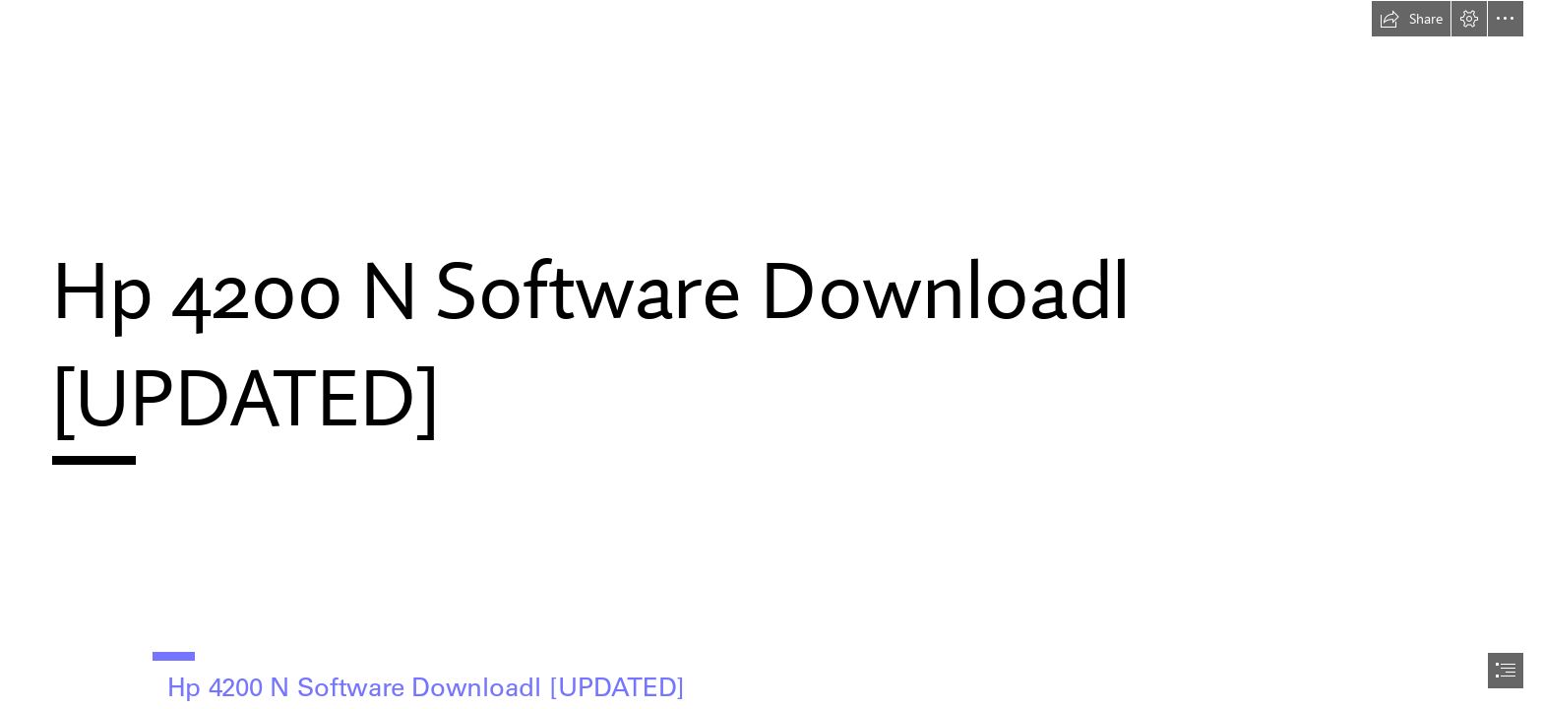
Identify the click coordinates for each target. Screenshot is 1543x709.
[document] (771, 354)
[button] (1411, 18)
